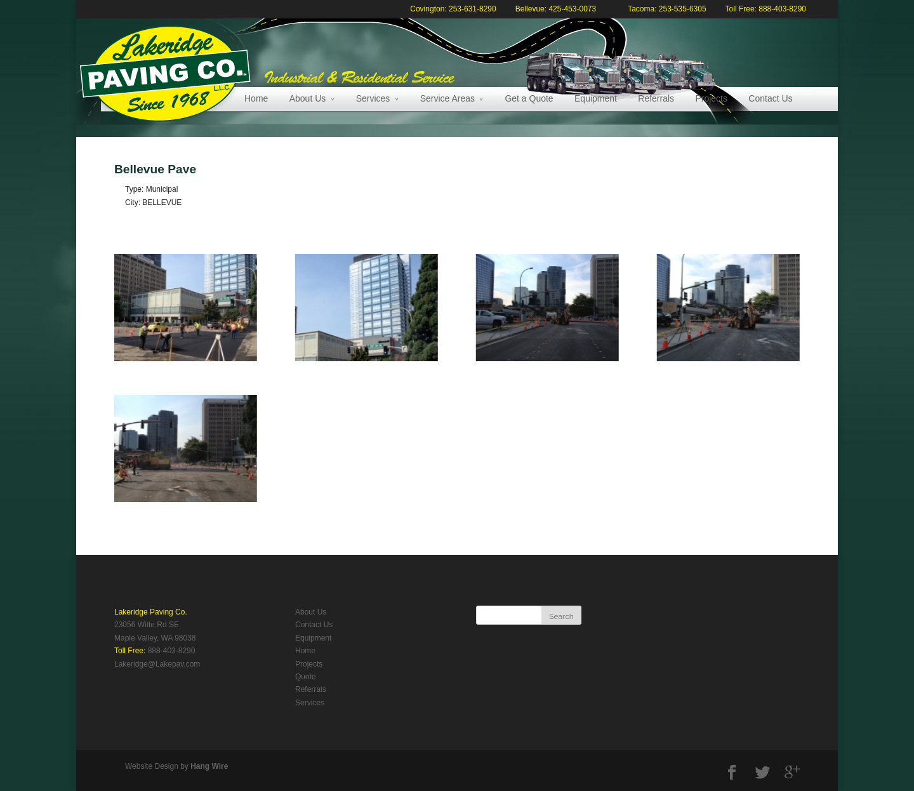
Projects (711, 98)
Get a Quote (529, 98)
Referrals (656, 98)
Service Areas (447, 98)
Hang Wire (209, 766)
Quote (305, 676)
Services (373, 98)
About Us (307, 98)
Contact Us (770, 98)
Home (256, 98)
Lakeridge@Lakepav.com (157, 664)
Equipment (595, 98)
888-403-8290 (171, 650)
